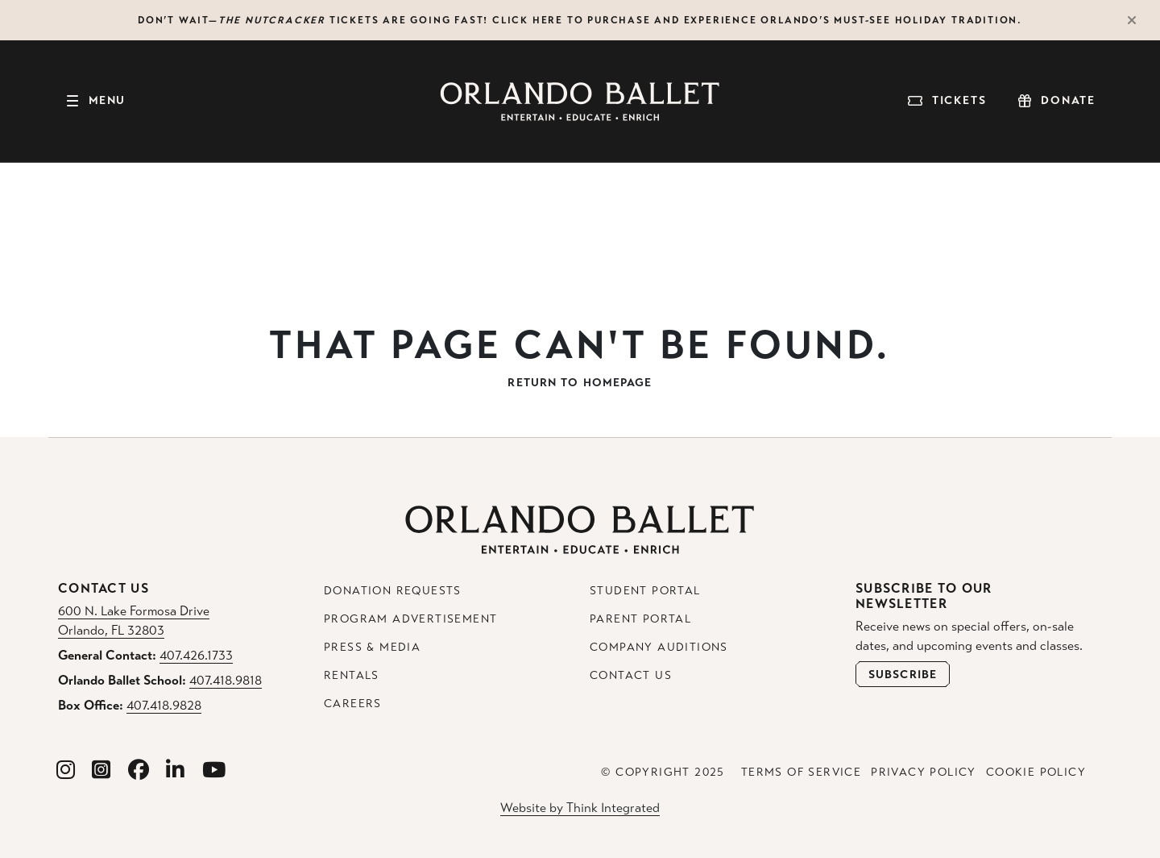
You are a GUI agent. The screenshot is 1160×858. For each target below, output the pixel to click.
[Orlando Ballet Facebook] (139, 770)
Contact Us (631, 675)
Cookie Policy (1036, 772)
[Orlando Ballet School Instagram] (101, 770)
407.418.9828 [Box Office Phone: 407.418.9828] (163, 705)
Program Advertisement (410, 619)
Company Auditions (659, 647)
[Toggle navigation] (95, 102)
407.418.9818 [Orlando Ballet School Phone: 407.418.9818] (225, 680)
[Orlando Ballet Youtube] (214, 770)
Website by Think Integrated (580, 807)
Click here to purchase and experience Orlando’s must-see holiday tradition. (757, 20)
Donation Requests (393, 591)
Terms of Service (801, 772)
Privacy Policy (923, 772)
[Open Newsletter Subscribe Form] (903, 674)
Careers (353, 703)
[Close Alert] (1139, 20)
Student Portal (645, 591)
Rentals (351, 675)
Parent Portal (640, 619)
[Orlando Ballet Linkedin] (175, 770)
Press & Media (372, 647)
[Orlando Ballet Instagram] (66, 770)
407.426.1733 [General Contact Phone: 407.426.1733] (196, 655)
